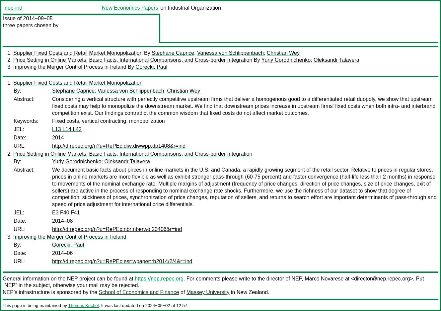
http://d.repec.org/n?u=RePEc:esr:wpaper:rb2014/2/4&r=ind (122, 261)
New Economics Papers (130, 8)
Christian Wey (283, 53)
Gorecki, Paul (151, 67)
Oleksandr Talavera (336, 60)
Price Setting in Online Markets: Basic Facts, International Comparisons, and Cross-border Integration (132, 60)
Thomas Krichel (83, 305)
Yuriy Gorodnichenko (286, 60)
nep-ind (13, 8)
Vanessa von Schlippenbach (230, 53)
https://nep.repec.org (159, 278)
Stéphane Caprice (173, 53)
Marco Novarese (324, 278)
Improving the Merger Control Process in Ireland (69, 67)
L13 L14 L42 (67, 129)
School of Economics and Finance (139, 292)
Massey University (208, 292)
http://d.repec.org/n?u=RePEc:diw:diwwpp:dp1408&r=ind (118, 146)
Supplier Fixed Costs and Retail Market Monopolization (78, 53)
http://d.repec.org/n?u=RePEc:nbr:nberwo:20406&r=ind (117, 229)
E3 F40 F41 (66, 212)
